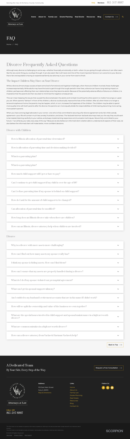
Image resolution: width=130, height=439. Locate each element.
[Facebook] (103, 388)
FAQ (93, 3)
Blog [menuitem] (99, 17)
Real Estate (74, 398)
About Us (73, 390)
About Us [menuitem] (42, 17)
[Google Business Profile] (112, 388)
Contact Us (74, 406)
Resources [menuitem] (91, 17)
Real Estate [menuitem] (79, 17)
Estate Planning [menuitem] (66, 17)
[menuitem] (9, 435)
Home (72, 387)
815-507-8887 (115, 2)
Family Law (74, 393)
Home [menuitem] (33, 17)
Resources (74, 401)
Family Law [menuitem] (52, 17)
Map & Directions (44, 393)
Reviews (101, 3)
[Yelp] (108, 388)
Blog (72, 403)
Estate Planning (76, 395)
